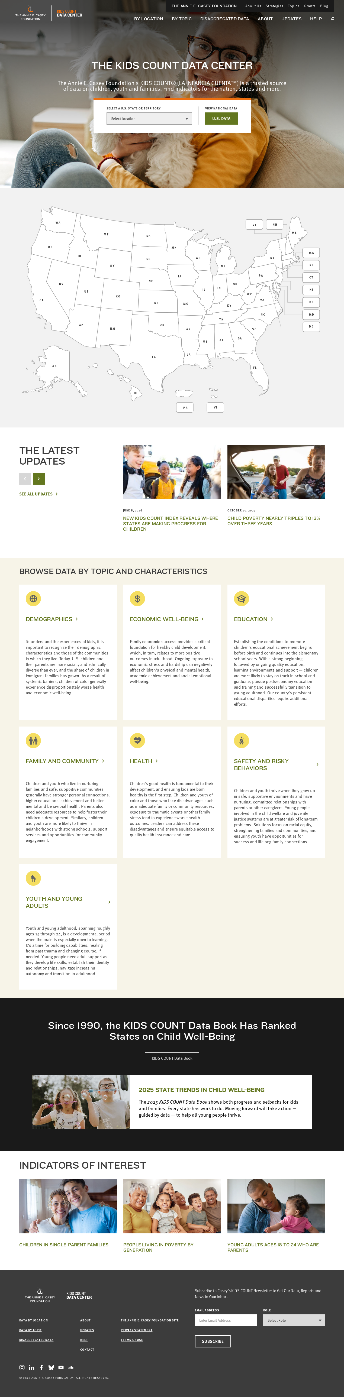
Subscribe (213, 1341)
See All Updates (36, 494)
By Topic (182, 18)
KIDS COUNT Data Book (172, 1058)
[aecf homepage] (30, 13)
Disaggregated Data (224, 18)
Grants (310, 6)
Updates (291, 18)
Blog (324, 6)
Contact (87, 1349)
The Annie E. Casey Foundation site (150, 1320)
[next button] (39, 479)
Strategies (275, 6)
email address (207, 1310)
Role (267, 1310)
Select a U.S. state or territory (134, 108)
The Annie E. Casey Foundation (204, 6)
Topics (294, 6)
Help (316, 18)
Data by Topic (30, 1330)
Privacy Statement (136, 1330)
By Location (148, 18)
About (265, 18)
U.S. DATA (221, 118)
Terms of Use (132, 1340)
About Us (253, 6)
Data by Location (33, 1320)
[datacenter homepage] (70, 13)
